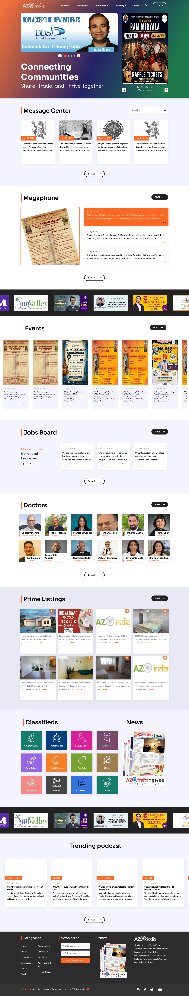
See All (94, 173)
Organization (44, 946)
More (163, 222)
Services (25, 974)
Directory (119, 5)
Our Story (42, 957)
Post (160, 197)
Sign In (159, 5)
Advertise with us (44, 964)
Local (135, 5)
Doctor (24, 968)
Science (56, 877)
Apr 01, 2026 (70, 448)
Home (24, 946)
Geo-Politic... (13, 877)
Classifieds (81, 5)
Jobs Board (100, 5)
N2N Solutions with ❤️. (78, 989)
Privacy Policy (44, 971)
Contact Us (43, 951)
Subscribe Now (75, 960)
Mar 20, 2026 (143, 448)
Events (64, 5)
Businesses (26, 962)
